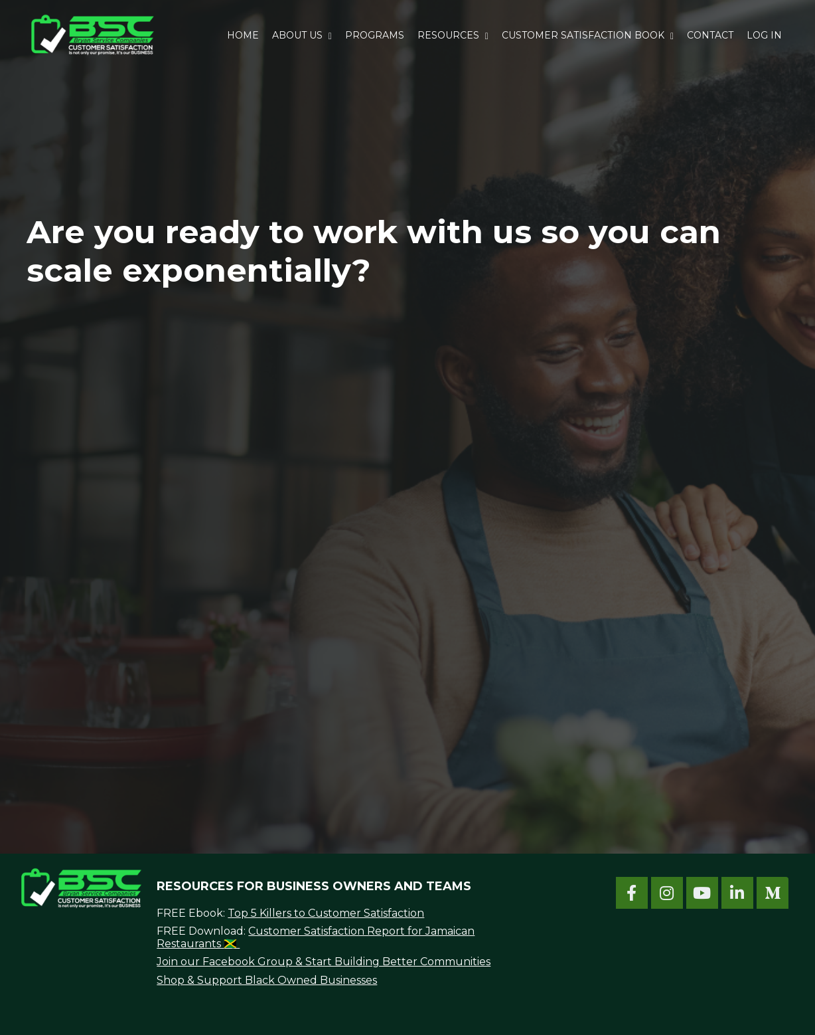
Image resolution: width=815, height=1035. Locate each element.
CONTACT (710, 35)
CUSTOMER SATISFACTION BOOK (588, 35)
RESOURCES (452, 35)
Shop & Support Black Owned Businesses (267, 980)
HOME (243, 35)
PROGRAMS (374, 35)
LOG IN (764, 35)
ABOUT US (302, 35)
